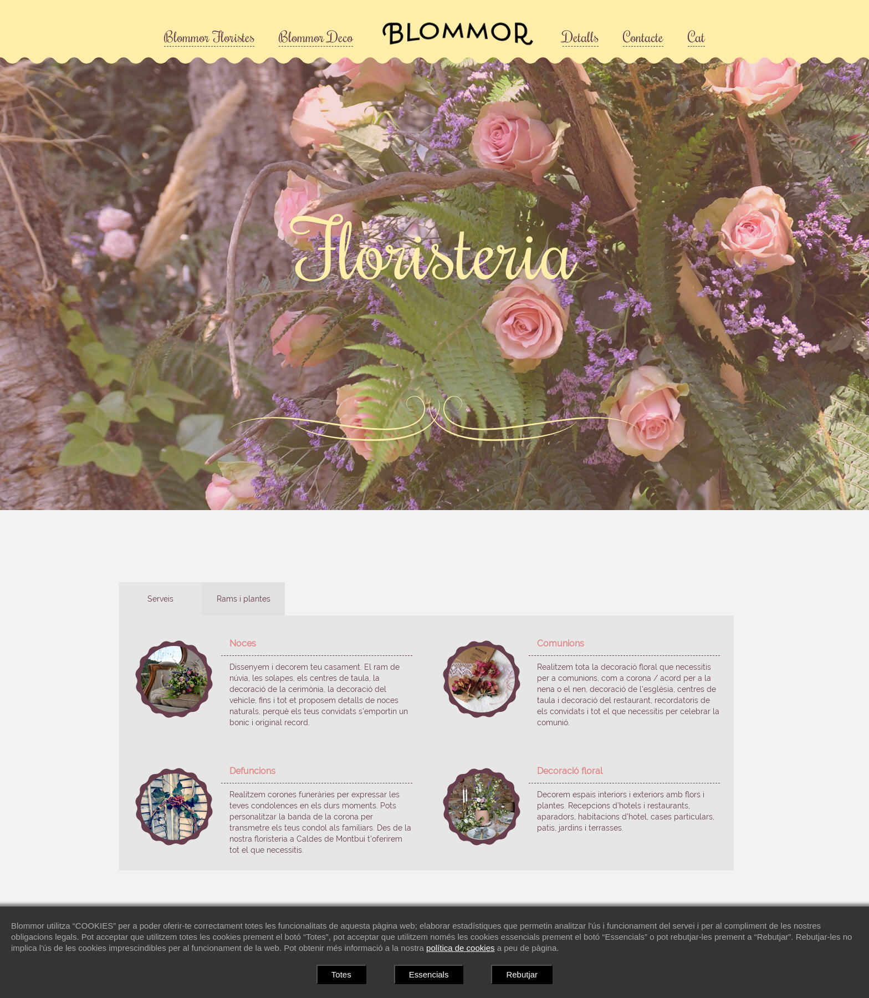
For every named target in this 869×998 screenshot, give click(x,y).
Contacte (643, 36)
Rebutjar (522, 974)
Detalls (581, 36)
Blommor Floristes (209, 36)
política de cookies (460, 948)
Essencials (429, 974)
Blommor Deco (316, 36)
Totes (341, 974)
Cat (696, 36)
